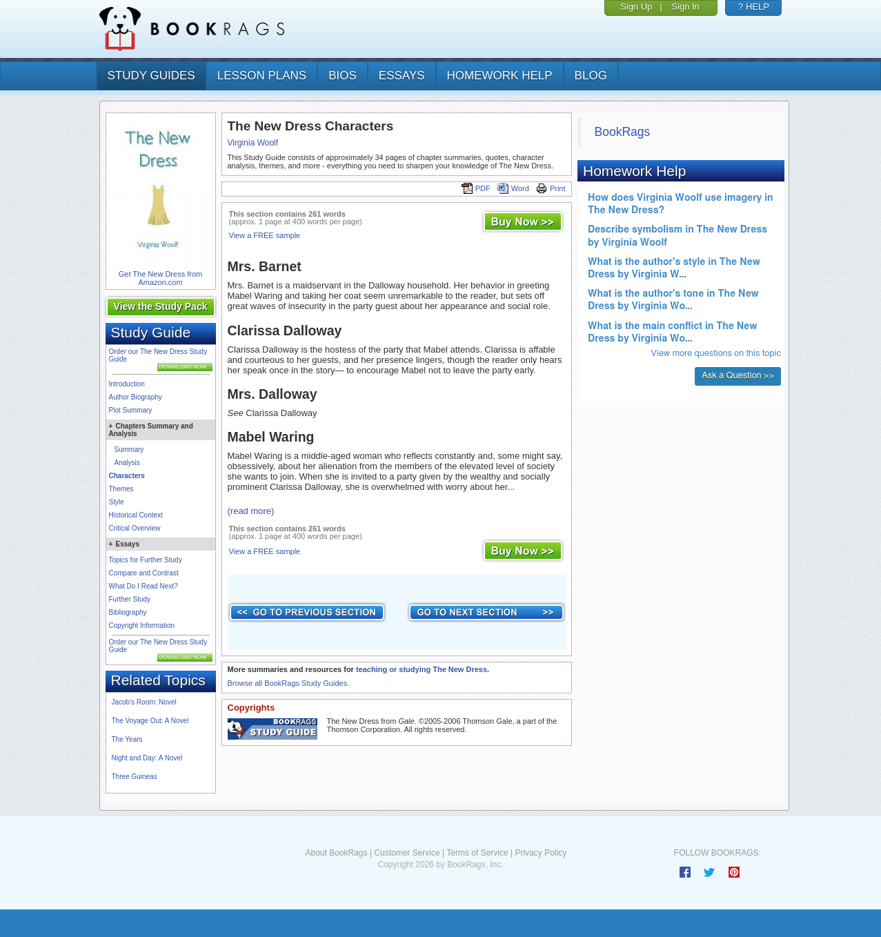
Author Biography (135, 397)
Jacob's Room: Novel (144, 702)
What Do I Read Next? (143, 586)
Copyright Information (142, 625)
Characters (127, 476)
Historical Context (136, 515)
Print (551, 188)
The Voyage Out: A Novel (150, 720)
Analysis (127, 462)
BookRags (623, 132)
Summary (129, 449)
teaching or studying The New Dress (421, 669)
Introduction (127, 384)
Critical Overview (135, 528)
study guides (151, 75)
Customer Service (406, 853)
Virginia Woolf (253, 143)
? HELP (753, 6)
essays (402, 75)
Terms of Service (477, 853)
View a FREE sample (265, 235)
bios (342, 75)
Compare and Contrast (144, 573)
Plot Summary (130, 410)
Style (116, 502)
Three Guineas (134, 776)
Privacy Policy (540, 853)
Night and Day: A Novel (147, 758)
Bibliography (128, 612)
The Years (127, 739)
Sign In (685, 6)
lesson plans (261, 75)
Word (513, 188)
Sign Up (636, 6)
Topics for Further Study (145, 560)
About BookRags (336, 853)
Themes (121, 489)
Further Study (130, 599)
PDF (476, 188)
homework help (500, 75)
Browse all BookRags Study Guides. (289, 683)
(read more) (251, 511)
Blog (591, 75)
